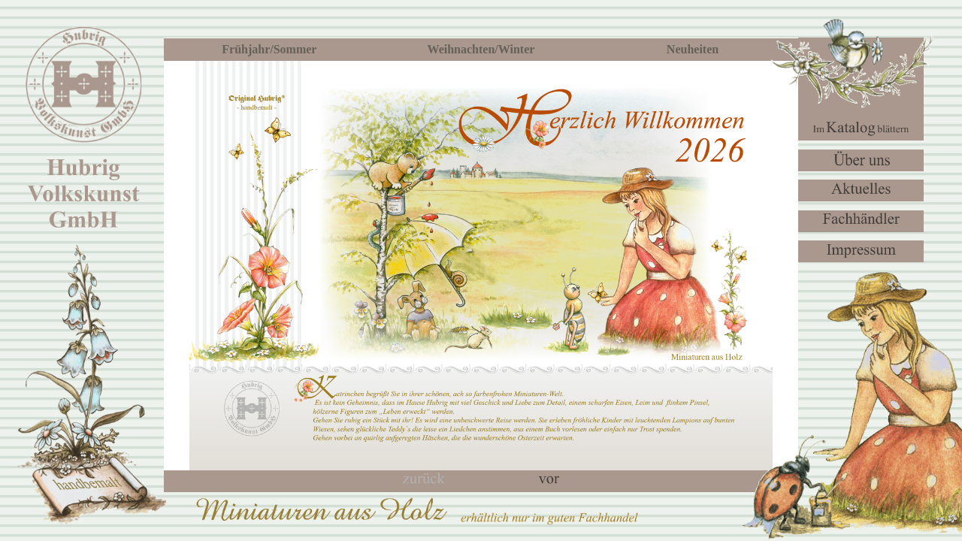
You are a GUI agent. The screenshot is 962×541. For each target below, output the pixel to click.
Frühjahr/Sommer (269, 49)
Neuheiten (692, 49)
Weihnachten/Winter (481, 49)
